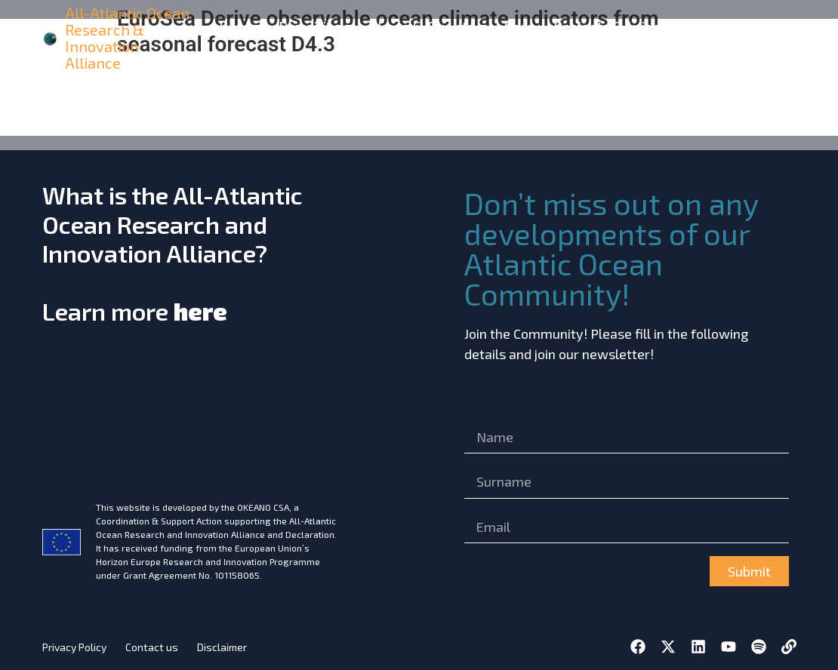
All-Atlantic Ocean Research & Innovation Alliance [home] (127, 38)
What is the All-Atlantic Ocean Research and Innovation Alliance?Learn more (172, 252)
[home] (51, 38)
